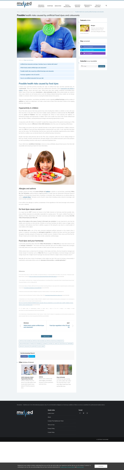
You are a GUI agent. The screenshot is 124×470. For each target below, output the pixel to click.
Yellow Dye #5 (63, 343)
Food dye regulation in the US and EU (29, 74)
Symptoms (50, 6)
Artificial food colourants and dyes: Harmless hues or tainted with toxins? (58, 11)
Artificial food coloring (25, 340)
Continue (101, 466)
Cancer (56, 343)
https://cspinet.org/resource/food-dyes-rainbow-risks (53, 295)
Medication (58, 6)
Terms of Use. (80, 467)
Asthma (50, 343)
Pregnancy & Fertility (87, 6)
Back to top (47, 336)
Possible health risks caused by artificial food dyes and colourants (37, 71)
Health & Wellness (98, 6)
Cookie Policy (51, 432)
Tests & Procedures (67, 6)
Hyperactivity (60, 340)
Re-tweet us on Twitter (87, 50)
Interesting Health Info (35, 11)
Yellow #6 (27, 346)
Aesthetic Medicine (77, 6)
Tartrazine (70, 343)
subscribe (101, 66)
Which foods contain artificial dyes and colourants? (33, 67)
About (49, 417)
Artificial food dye (50, 340)
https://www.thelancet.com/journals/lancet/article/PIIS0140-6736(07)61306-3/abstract (43, 276)
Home (18, 11)
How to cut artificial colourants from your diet (31, 78)
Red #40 (21, 346)
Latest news (51, 413)
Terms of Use (51, 424)
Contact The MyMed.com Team (56, 421)
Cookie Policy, (63, 467)
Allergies (45, 343)
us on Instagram (86, 53)
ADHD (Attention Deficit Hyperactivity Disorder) (30, 343)
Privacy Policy (51, 428)
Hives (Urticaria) (61, 377)
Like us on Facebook (86, 46)
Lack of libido (41, 346)
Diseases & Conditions (41, 6)
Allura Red (33, 346)
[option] (92, 29)
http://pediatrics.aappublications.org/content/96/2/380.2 (32, 287)
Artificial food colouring (38, 340)
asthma (48, 191)
